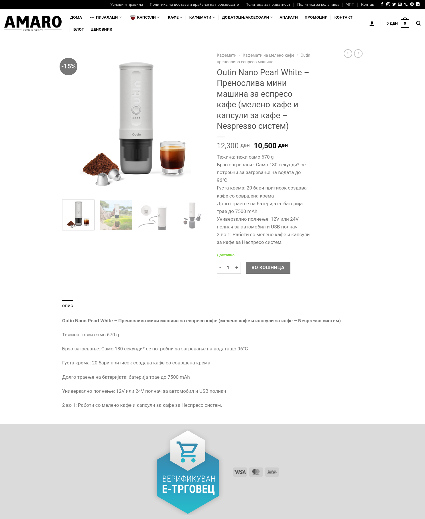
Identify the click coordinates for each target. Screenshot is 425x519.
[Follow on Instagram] (388, 4)
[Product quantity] (228, 268)
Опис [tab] (67, 305)
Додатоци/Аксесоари (247, 17)
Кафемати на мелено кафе (268, 55)
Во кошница (267, 267)
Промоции (316, 17)
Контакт (368, 4)
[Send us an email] (400, 4)
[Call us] (406, 4)
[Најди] (418, 23)
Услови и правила (126, 4)
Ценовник (101, 29)
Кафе (175, 17)
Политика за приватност (267, 4)
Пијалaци (105, 17)
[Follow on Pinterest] (412, 4)
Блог (79, 29)
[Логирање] (372, 23)
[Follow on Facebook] (382, 4)
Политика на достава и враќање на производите (194, 4)
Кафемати (202, 17)
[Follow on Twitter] (394, 4)
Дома (76, 17)
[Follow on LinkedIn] (418, 4)
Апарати (289, 17)
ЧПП (350, 4)
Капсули (145, 17)
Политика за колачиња (318, 4)
